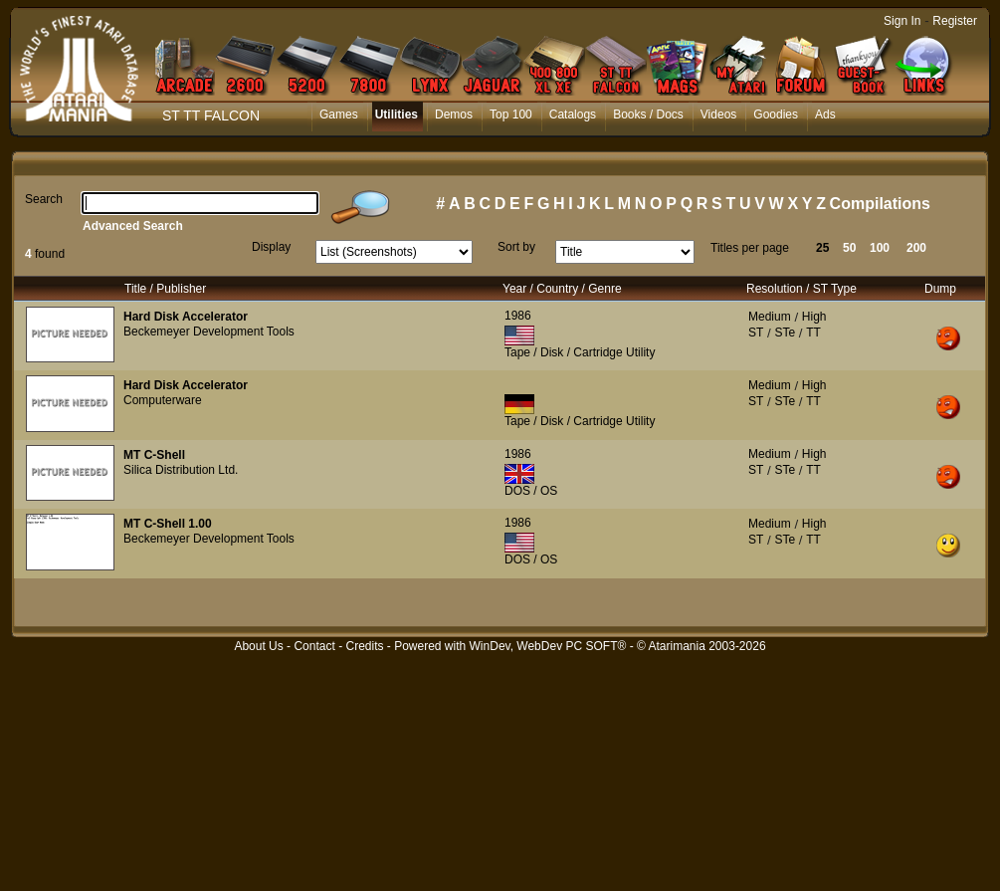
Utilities (396, 114)
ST (755, 332)
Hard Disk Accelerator (185, 317)
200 (916, 248)
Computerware (162, 400)
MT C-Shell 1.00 (167, 524)
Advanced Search (133, 226)
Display (271, 247)
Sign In (902, 21)
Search (44, 199)
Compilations (880, 203)
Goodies (775, 114)
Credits (364, 646)
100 (880, 248)
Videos (718, 114)
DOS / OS (530, 491)
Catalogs (572, 114)
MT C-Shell (154, 455)
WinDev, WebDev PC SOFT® (548, 646)
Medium (769, 317)
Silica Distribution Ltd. (180, 470)
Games (338, 114)
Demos (454, 114)
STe (784, 332)
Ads (825, 114)
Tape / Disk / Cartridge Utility (579, 352)
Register (954, 21)
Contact (314, 646)
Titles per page (749, 248)
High (814, 317)
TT (813, 332)
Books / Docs (648, 114)
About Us (258, 646)
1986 (517, 316)
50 (849, 248)
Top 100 (511, 114)
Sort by (516, 247)
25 (822, 248)
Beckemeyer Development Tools (209, 331)
